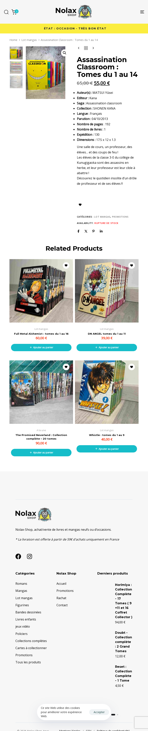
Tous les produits (28, 662)
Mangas (21, 591)
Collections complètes (31, 641)
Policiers (21, 634)
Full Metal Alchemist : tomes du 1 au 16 (41, 333)
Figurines (22, 605)
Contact (62, 605)
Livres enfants (25, 619)
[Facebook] (78, 231)
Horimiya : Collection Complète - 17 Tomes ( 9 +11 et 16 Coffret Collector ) (116, 610)
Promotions (120, 216)
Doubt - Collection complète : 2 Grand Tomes (116, 655)
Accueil (61, 583)
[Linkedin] (101, 231)
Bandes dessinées (28, 612)
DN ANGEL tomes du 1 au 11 (107, 333)
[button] (64, 52)
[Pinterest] (93, 231)
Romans (21, 583)
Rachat (61, 598)
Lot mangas (29, 40)
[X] (85, 231)
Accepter (99, 712)
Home (13, 40)
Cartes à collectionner (31, 648)
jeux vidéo (22, 626)
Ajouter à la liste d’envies (80, 204)
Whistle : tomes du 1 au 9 (106, 435)
